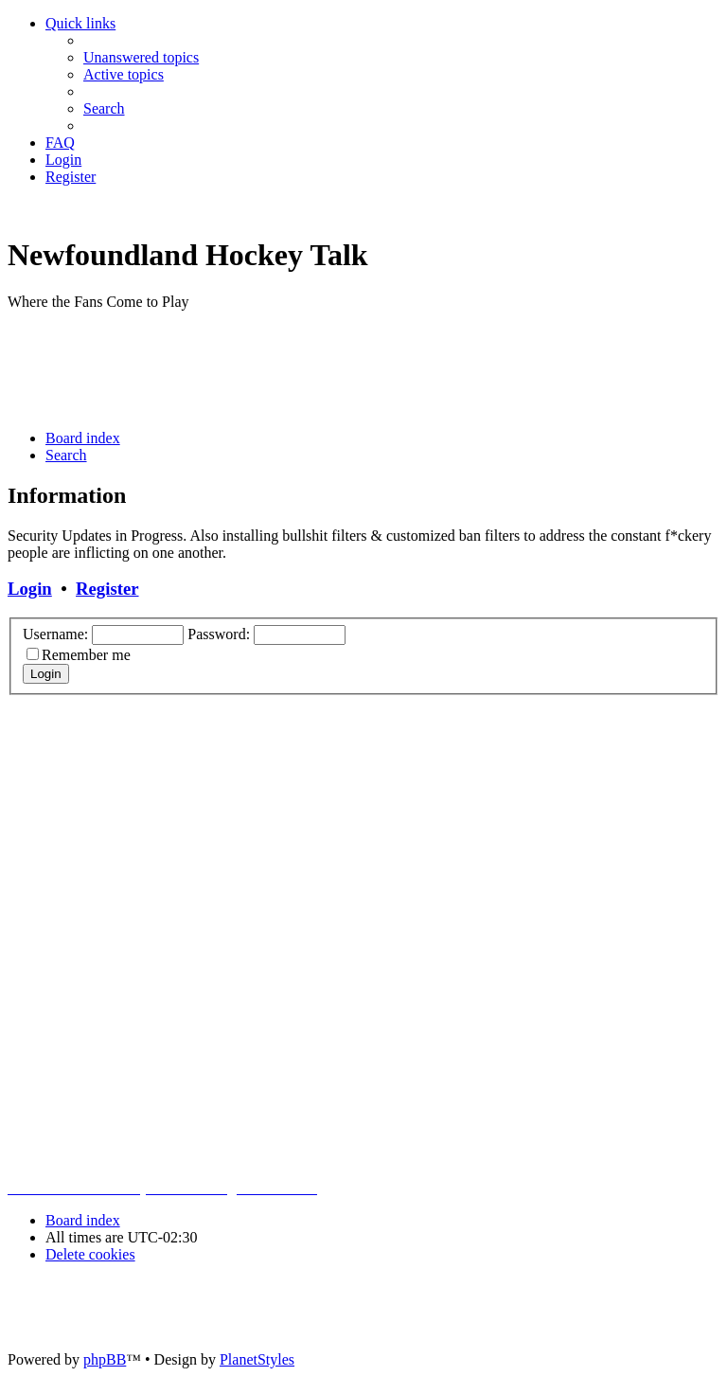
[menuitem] (141, 57)
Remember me (86, 655)
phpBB (104, 1359)
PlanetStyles (257, 1359)
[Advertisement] (352, 368)
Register (107, 589)
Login (30, 589)
